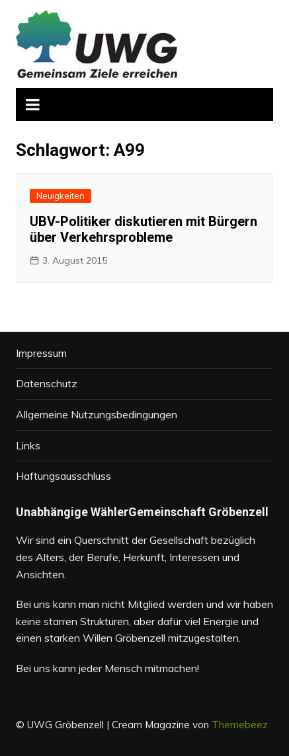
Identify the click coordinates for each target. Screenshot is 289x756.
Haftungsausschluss (63, 475)
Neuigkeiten (60, 195)
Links (28, 445)
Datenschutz (46, 383)
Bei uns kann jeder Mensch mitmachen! (107, 668)
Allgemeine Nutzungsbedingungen (96, 414)
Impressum (41, 352)
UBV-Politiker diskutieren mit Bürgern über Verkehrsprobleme (143, 229)
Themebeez (240, 724)
